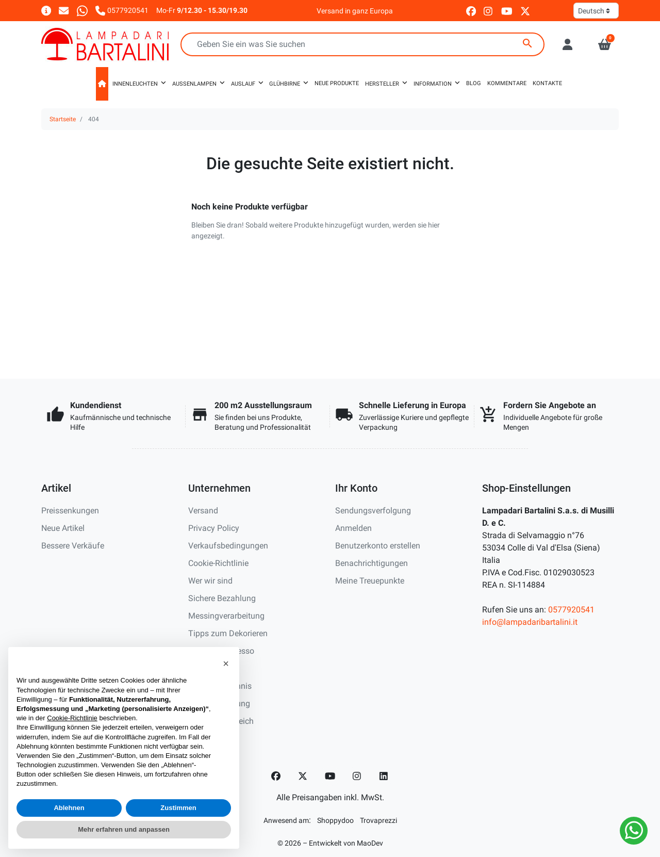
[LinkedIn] (384, 776)
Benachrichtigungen (371, 563)
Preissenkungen (70, 510)
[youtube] (507, 10)
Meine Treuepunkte (369, 581)
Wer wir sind (210, 581)
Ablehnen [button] (69, 808)
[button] (604, 44)
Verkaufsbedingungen (228, 546)
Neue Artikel (63, 528)
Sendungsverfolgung (373, 510)
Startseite (63, 119)
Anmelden (353, 528)
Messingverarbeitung (226, 616)
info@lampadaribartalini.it (530, 622)
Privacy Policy (213, 528)
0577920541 (571, 610)
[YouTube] (330, 776)
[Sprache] (596, 11)
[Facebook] (276, 776)
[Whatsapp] (82, 10)
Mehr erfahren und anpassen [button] (124, 829)
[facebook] (471, 10)
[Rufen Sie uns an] (121, 10)
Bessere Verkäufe (72, 546)
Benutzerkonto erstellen (377, 546)
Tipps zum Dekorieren (228, 633)
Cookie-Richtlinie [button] (72, 718)
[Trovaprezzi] (378, 820)
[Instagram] (357, 776)
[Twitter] (302, 776)
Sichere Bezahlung (222, 598)
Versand (203, 510)
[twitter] (525, 10)
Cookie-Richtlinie (218, 563)
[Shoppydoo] (335, 820)
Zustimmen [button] (178, 808)
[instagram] (488, 10)
